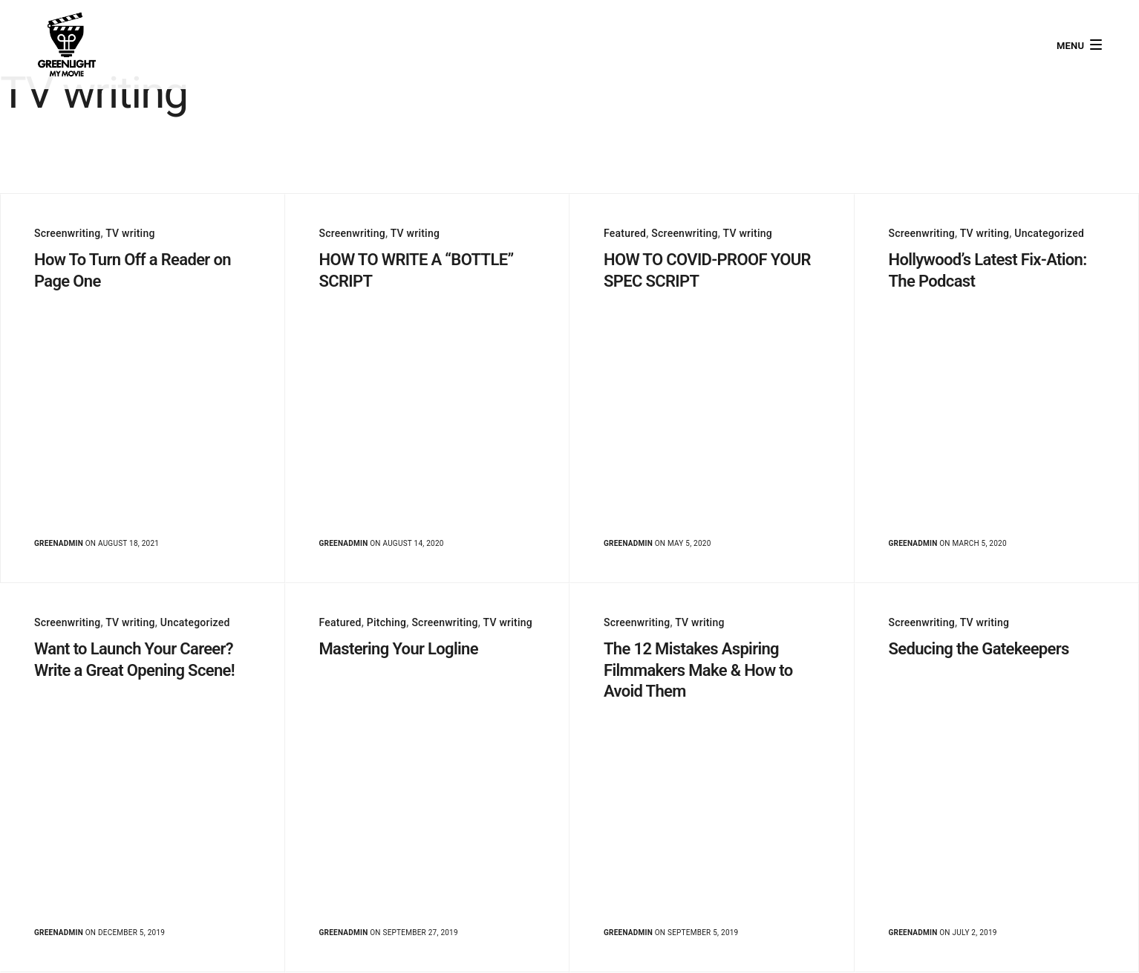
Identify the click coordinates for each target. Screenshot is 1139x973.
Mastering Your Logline (398, 649)
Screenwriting (67, 233)
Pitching (386, 622)
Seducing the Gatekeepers (979, 649)
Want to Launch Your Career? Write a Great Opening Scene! (134, 660)
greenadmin (58, 543)
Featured (625, 233)
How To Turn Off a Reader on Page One (132, 270)
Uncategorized (1049, 233)
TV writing (129, 233)
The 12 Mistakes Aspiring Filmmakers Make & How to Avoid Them (698, 670)
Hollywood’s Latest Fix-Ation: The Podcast (988, 270)
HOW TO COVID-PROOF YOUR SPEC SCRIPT (707, 270)
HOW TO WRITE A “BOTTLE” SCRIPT (416, 270)
